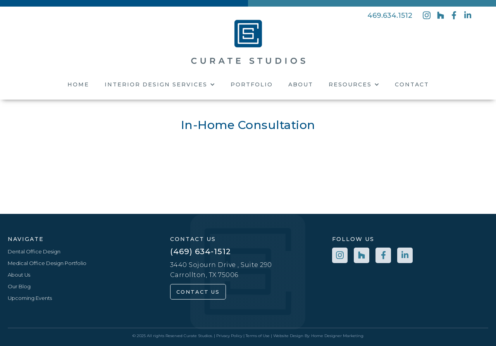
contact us (198, 292)
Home (78, 84)
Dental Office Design (34, 251)
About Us (19, 275)
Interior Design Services (156, 84)
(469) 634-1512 (200, 251)
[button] (160, 84)
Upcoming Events (30, 298)
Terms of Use (258, 335)
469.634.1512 (389, 15)
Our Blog (19, 286)
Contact (412, 84)
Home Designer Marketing (337, 335)
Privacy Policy (229, 335)
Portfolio (252, 84)
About (300, 84)
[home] (248, 41)
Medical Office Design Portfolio (47, 263)
